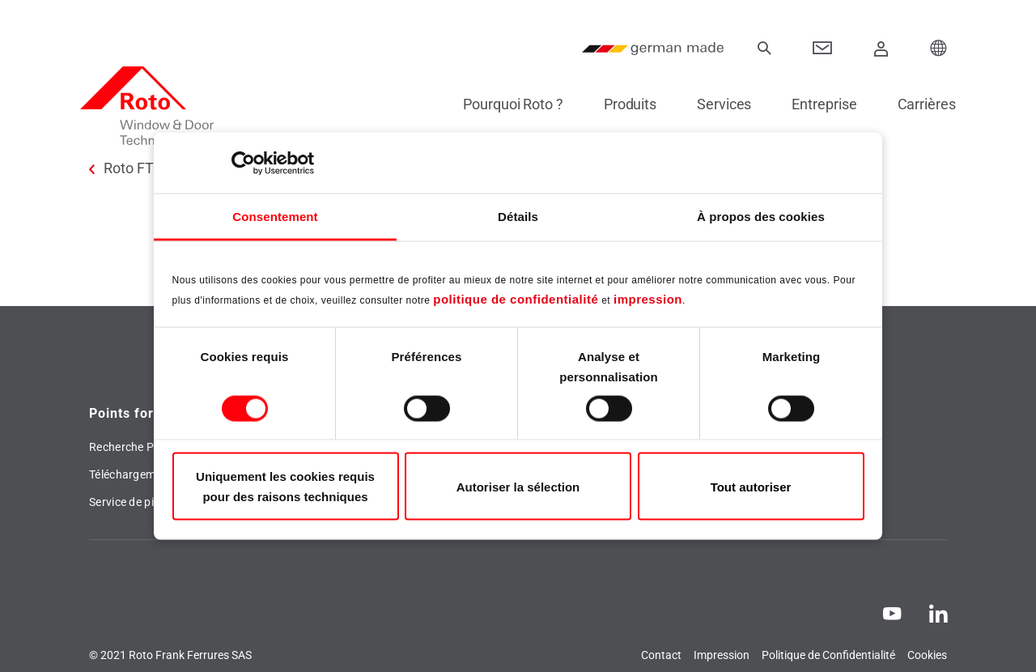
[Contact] (823, 48)
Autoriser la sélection (518, 486)
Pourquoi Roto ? (504, 104)
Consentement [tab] (274, 216)
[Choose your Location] (939, 48)
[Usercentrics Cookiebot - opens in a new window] (243, 163)
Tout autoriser (751, 486)
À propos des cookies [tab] (761, 216)
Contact (661, 655)
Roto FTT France (157, 168)
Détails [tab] (518, 216)
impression (648, 298)
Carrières (918, 104)
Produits (621, 104)
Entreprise (815, 104)
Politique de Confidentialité (828, 655)
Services (715, 104)
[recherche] (764, 48)
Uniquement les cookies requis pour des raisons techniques (285, 487)
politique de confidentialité (515, 298)
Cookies (927, 655)
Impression (721, 655)
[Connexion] (881, 48)
